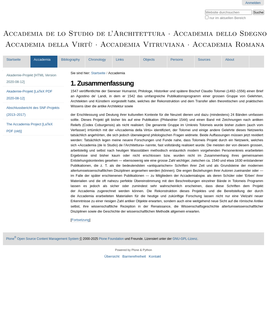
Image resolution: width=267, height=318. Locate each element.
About (229, 59)
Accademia (42, 59)
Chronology (97, 59)
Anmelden (253, 3)
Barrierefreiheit (134, 256)
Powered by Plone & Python (133, 249)
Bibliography (70, 59)
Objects (149, 59)
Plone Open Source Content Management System (42, 239)
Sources (204, 59)
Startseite (13, 59)
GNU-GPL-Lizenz (185, 239)
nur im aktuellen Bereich (228, 18)
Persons (177, 59)
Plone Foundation (111, 239)
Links (120, 59)
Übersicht (111, 256)
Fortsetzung (80, 220)
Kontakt (155, 256)
